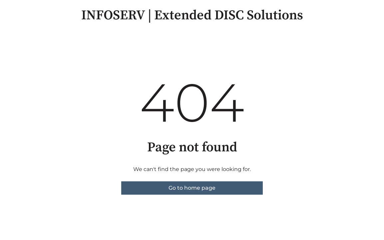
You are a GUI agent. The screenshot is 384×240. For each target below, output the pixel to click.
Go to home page (192, 188)
